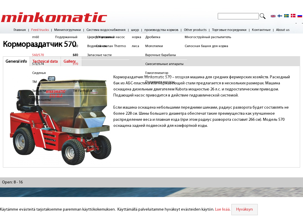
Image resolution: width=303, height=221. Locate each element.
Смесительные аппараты (164, 64)
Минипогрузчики (67, 30)
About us (282, 30)
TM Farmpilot (85, 91)
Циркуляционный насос (106, 37)
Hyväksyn (244, 209)
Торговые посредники (229, 30)
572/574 (38, 64)
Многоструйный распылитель (208, 37)
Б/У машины (41, 100)
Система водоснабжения (106, 30)
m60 (35, 37)
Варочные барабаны (160, 55)
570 (77, 64)
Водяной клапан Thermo (106, 46)
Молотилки (154, 46)
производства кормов (161, 30)
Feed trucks (40, 30)
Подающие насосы (160, 82)
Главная (20, 30)
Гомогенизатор (156, 73)
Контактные (261, 30)
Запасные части (99, 55)
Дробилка (152, 37)
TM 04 (79, 82)
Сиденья (39, 73)
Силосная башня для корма (206, 46)
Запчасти (39, 91)
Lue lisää (222, 209)
